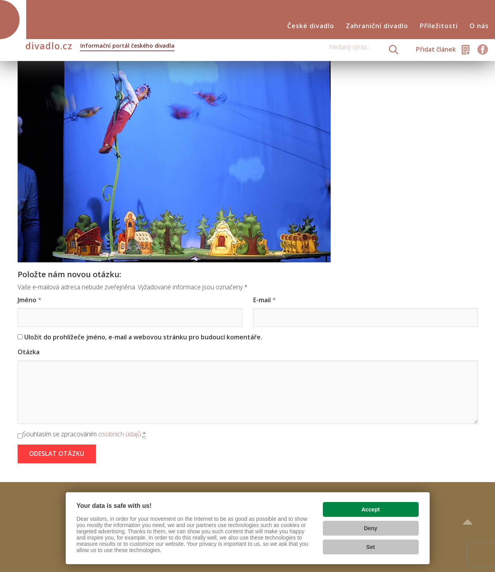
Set (370, 547)
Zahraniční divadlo (377, 26)
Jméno (27, 300)
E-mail (262, 300)
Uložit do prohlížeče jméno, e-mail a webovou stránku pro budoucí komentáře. (143, 337)
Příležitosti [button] (439, 26)
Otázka (29, 352)
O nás (479, 26)
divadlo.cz (100, 46)
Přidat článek (436, 49)
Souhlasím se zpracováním (84, 434)
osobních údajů (119, 434)
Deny (370, 528)
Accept (371, 509)
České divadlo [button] (310, 26)
